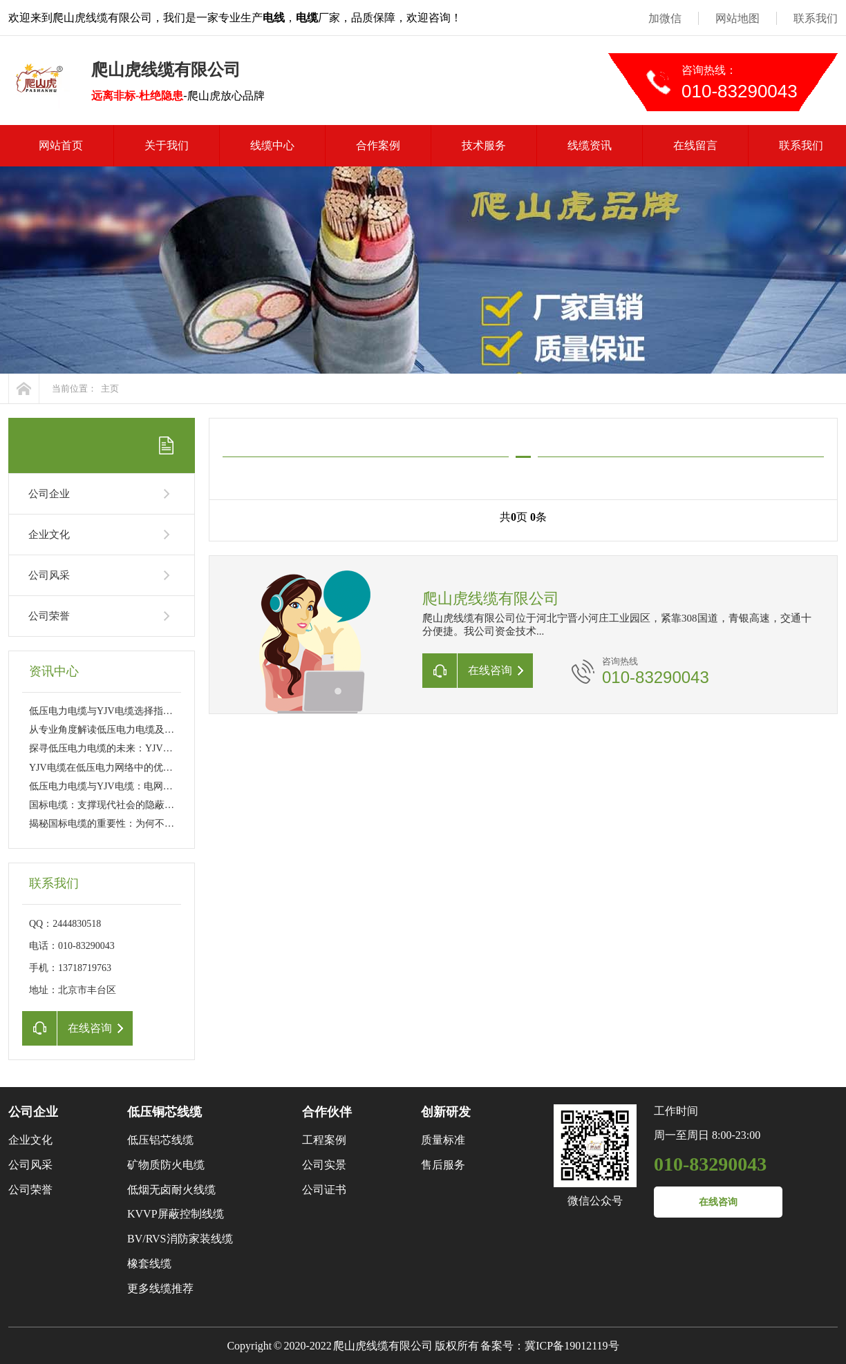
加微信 (665, 18)
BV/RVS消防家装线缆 (180, 1239)
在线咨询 (718, 1202)
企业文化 (49, 534)
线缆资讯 (589, 145)
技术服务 (484, 145)
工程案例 (324, 1140)
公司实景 (324, 1165)
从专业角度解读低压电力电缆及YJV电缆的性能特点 (139, 729)
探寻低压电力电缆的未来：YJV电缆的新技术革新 (135, 748)
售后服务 (443, 1165)
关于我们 (166, 145)
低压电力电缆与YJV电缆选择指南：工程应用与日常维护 (149, 711)
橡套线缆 (149, 1263)
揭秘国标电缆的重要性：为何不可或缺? (113, 823)
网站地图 (737, 18)
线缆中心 (272, 145)
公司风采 (49, 575)
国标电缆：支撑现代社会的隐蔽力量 (106, 805)
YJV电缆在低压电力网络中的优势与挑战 (115, 767)
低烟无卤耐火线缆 (171, 1189)
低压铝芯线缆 (160, 1140)
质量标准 (443, 1140)
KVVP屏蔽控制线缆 (175, 1214)
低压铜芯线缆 (164, 1112)
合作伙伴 (327, 1112)
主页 (110, 388)
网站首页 (61, 145)
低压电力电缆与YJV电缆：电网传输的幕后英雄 (130, 786)
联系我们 (815, 18)
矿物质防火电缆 (166, 1165)
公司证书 (324, 1189)
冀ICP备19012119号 (572, 1346)
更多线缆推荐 (160, 1288)
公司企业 (49, 493)
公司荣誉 (49, 616)
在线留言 (695, 145)
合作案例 (378, 145)
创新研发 (446, 1112)
